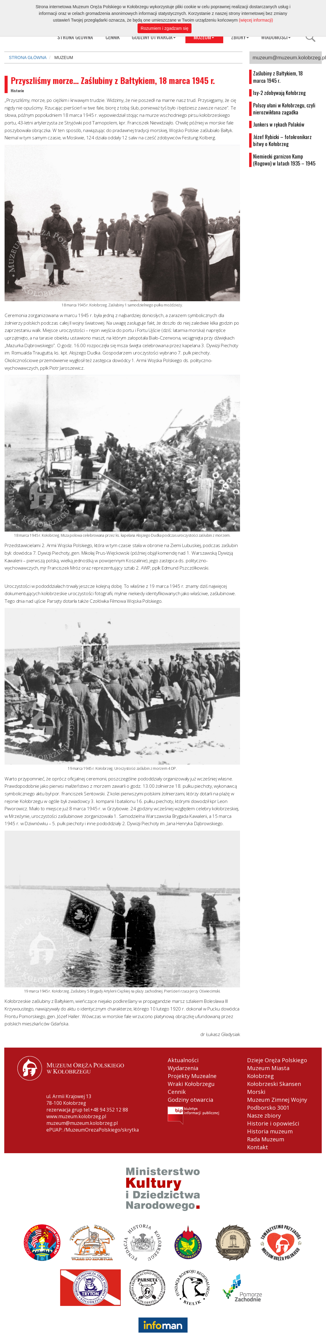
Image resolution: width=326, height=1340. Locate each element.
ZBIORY (240, 37)
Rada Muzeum (265, 1139)
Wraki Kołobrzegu (191, 1083)
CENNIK (113, 37)
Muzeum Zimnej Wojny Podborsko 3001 (277, 1103)
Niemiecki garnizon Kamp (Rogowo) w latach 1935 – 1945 (284, 159)
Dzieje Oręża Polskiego (277, 1060)
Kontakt (257, 1147)
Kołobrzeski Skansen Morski (274, 1087)
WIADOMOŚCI (276, 37)
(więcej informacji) (256, 20)
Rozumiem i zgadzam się (164, 28)
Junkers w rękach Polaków (278, 124)
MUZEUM (204, 37)
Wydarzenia (183, 1068)
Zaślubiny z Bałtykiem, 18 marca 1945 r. (278, 76)
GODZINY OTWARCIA (154, 37)
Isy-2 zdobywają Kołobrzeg (279, 92)
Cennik (177, 1091)
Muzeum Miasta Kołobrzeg (268, 1072)
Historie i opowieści (273, 1123)
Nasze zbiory (264, 1115)
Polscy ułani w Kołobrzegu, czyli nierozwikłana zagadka (284, 108)
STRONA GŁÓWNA (28, 57)
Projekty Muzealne (192, 1076)
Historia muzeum (270, 1131)
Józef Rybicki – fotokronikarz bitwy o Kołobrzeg (282, 140)
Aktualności (183, 1060)
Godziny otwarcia (190, 1099)
